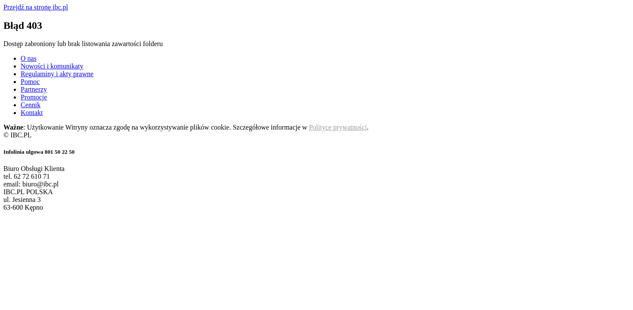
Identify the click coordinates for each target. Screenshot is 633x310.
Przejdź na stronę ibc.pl (35, 7)
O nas (29, 58)
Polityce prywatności (338, 127)
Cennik (30, 104)
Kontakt (32, 112)
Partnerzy (34, 89)
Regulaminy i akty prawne (57, 74)
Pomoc (30, 81)
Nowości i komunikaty (52, 66)
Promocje (34, 97)
